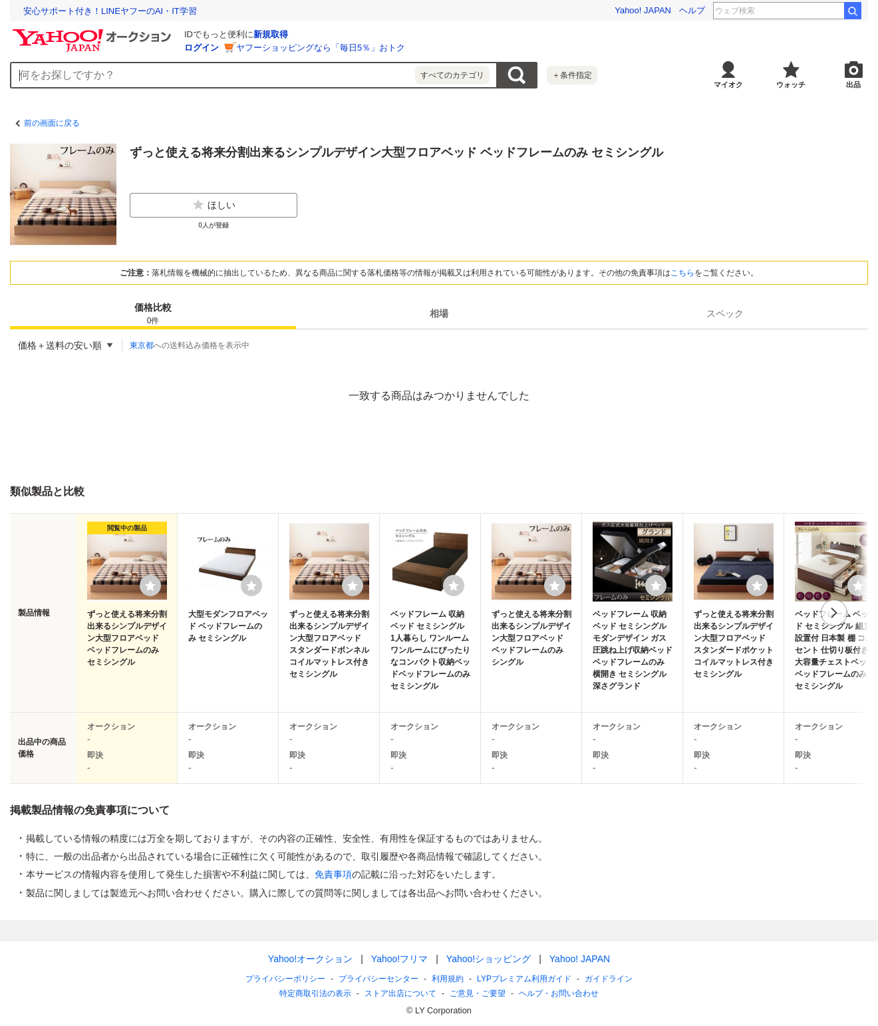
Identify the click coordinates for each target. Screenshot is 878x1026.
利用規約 (448, 978)
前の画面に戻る (52, 123)
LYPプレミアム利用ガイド (524, 978)
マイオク (728, 84)
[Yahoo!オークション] (94, 32)
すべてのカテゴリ (452, 75)
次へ (834, 612)
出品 (853, 84)
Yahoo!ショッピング (488, 958)
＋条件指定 (572, 75)
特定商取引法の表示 (315, 993)
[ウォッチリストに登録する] (150, 585)
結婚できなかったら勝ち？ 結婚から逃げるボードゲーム (135, 11)
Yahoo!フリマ (399, 958)
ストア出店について (400, 993)
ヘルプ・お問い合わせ (559, 993)
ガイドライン (609, 978)
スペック (725, 313)
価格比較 (153, 314)
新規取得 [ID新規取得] (270, 34)
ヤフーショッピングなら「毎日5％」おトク (320, 48)
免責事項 (333, 874)
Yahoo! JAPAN (643, 10)
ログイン (201, 48)
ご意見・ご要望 (478, 993)
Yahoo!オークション (310, 958)
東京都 (142, 345)
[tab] (153, 313)
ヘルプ (692, 10)
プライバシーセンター (378, 978)
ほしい (213, 205)
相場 (439, 313)
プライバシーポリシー (285, 978)
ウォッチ (790, 84)
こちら (682, 272)
